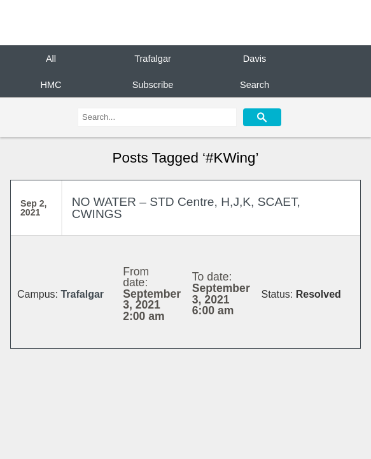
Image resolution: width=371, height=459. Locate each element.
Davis (254, 59)
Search (254, 84)
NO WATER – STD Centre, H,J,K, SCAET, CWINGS (186, 208)
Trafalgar (152, 59)
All (51, 59)
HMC (50, 84)
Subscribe (153, 84)
